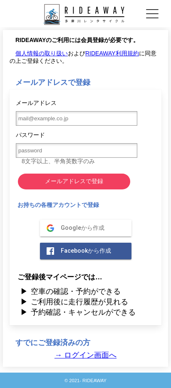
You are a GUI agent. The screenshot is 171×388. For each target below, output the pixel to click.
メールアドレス (74, 112)
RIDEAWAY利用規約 (112, 53)
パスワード (74, 148)
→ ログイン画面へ (85, 355)
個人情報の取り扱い (41, 53)
